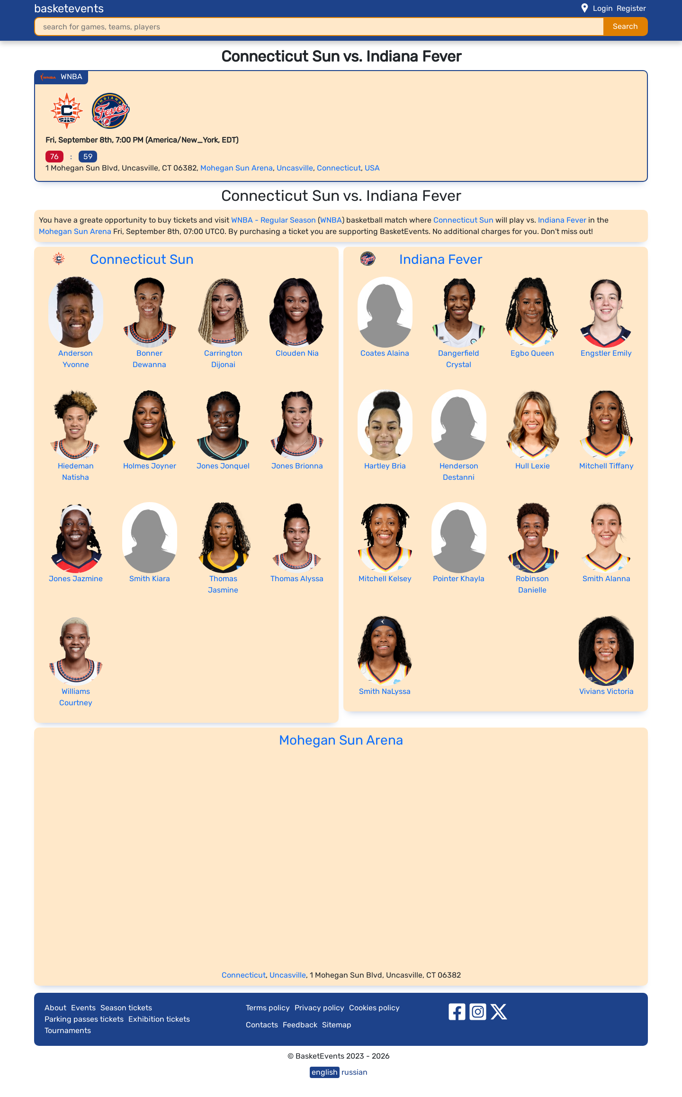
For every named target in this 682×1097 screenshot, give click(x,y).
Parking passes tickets (84, 1019)
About (55, 1007)
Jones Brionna (297, 465)
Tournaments (68, 1030)
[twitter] (498, 1011)
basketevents (69, 8)
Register (631, 8)
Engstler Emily (606, 353)
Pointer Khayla (459, 578)
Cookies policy (374, 1007)
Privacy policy (319, 1007)
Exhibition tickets (159, 1019)
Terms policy (268, 1007)
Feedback (300, 1024)
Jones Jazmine (76, 578)
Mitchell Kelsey (385, 578)
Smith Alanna (606, 578)
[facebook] (457, 1011)
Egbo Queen (532, 353)
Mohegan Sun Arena (236, 167)
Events (83, 1007)
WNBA (331, 220)
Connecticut (339, 167)
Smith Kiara (149, 578)
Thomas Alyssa (296, 578)
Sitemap (336, 1024)
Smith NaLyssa (385, 691)
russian (354, 1072)
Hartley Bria (385, 465)
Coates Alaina (384, 353)
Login (603, 8)
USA (372, 167)
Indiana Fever (562, 220)
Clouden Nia (297, 353)
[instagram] (477, 1011)
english (325, 1072)
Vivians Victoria (606, 691)
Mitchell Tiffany (606, 465)
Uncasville (295, 167)
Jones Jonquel (223, 465)
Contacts (262, 1024)
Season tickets (126, 1007)
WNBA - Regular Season (273, 220)
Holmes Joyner (149, 465)
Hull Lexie (532, 465)
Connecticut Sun (463, 220)
